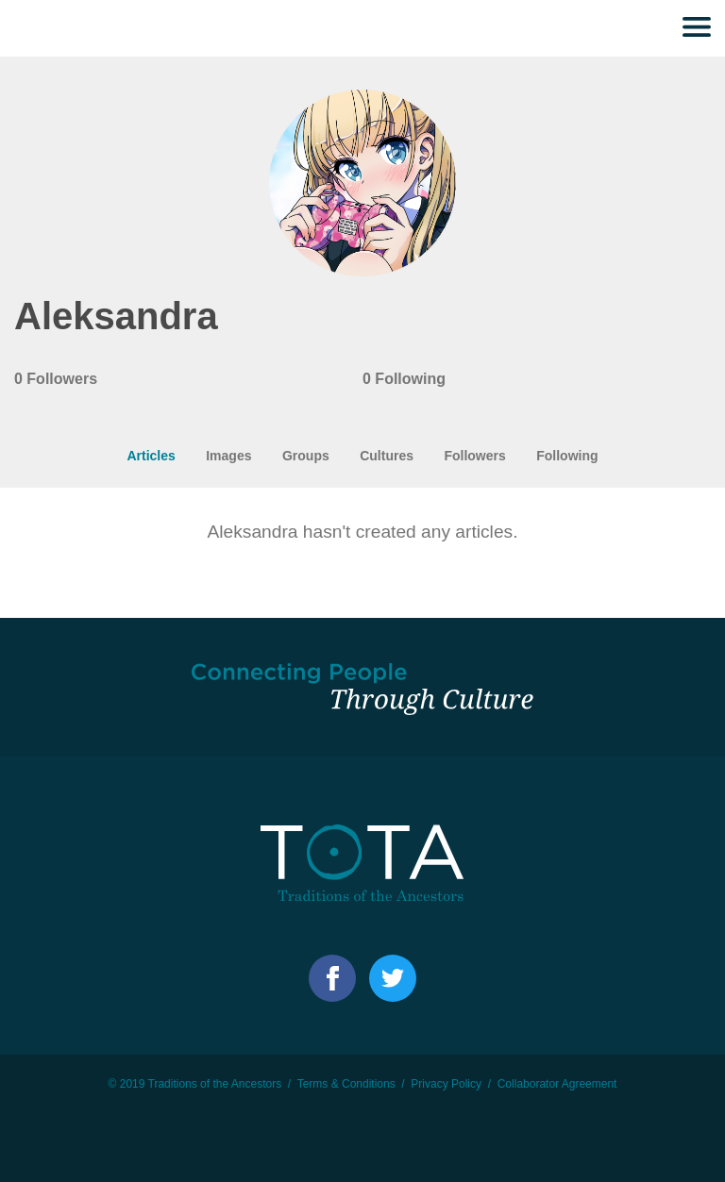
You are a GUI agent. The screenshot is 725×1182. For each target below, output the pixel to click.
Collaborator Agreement (557, 1083)
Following (567, 455)
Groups (305, 455)
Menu (696, 28)
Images (228, 455)
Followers (474, 455)
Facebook (332, 978)
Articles (150, 455)
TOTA (52, 28)
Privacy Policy (446, 1083)
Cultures (386, 455)
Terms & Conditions (346, 1083)
